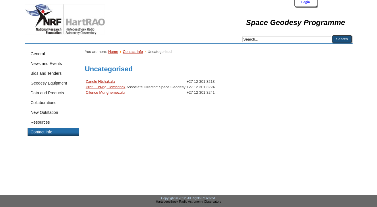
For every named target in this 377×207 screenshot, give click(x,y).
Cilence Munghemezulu (105, 92)
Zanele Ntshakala (100, 81)
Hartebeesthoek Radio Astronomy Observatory (188, 201)
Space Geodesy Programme (295, 22)
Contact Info (133, 51)
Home (113, 51)
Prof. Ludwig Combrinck (105, 87)
